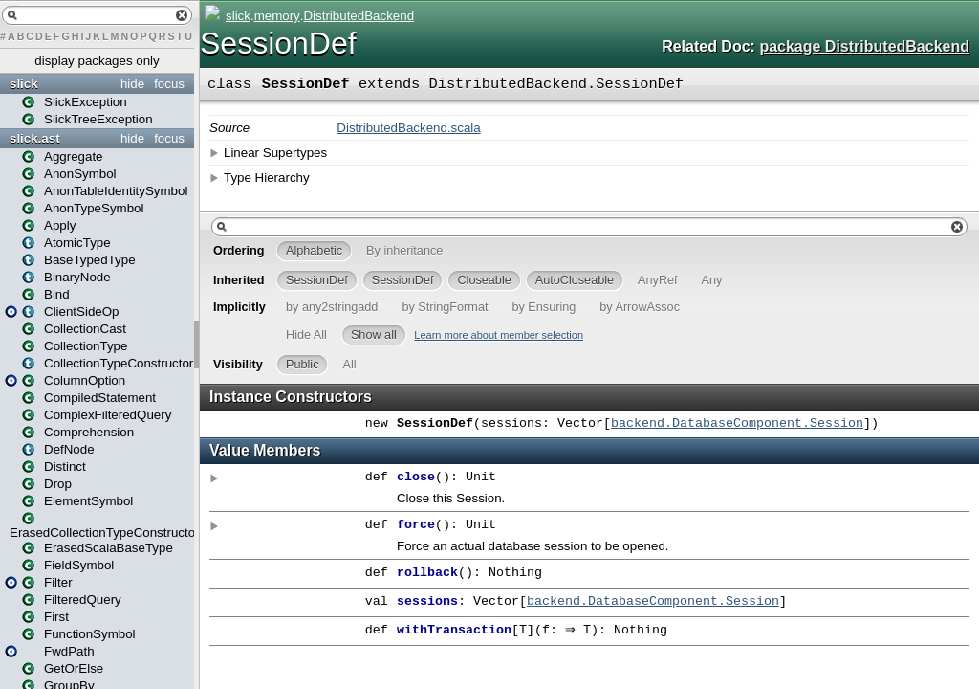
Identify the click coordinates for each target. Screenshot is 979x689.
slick (24, 84)
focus (169, 84)
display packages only (96, 61)
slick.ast (35, 138)
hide (132, 84)
